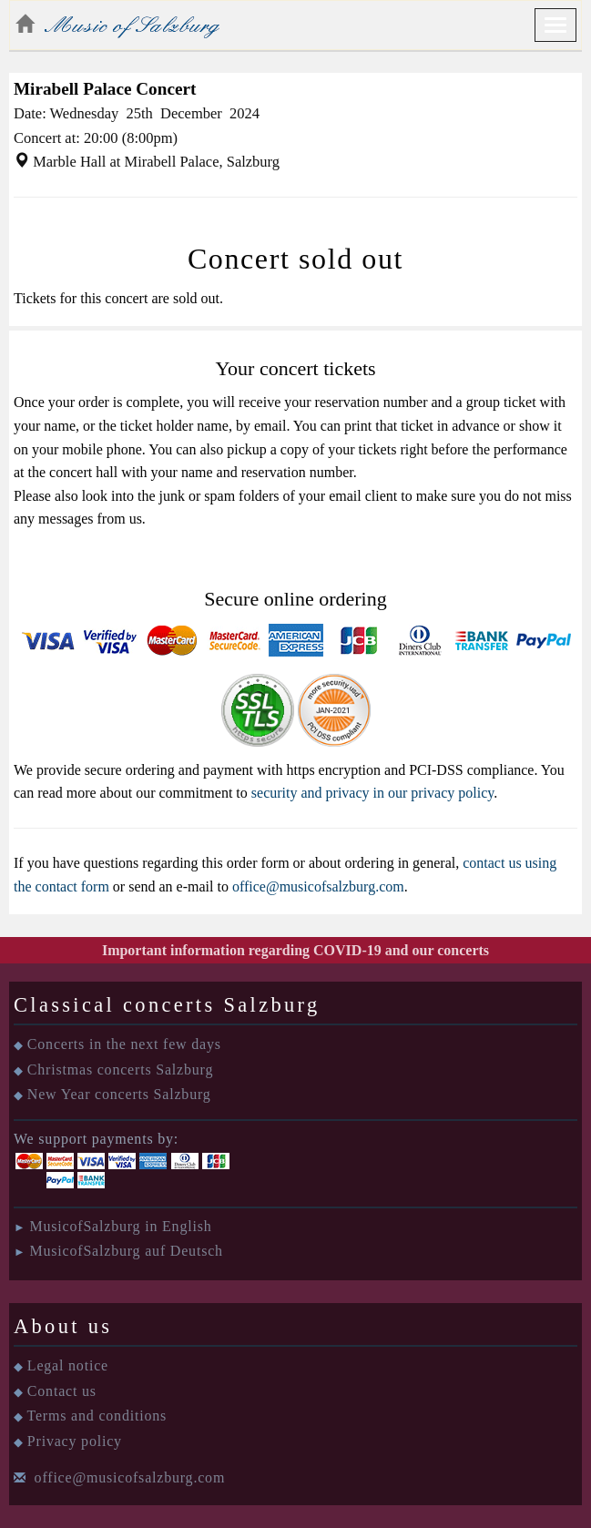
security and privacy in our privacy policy (372, 792)
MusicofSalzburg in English (120, 1226)
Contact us (62, 1391)
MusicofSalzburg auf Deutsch (125, 1250)
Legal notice (67, 1365)
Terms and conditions (97, 1415)
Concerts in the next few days (124, 1044)
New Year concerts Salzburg (119, 1094)
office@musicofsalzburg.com (318, 886)
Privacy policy (74, 1441)
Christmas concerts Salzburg (120, 1069)
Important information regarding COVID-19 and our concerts (295, 950)
